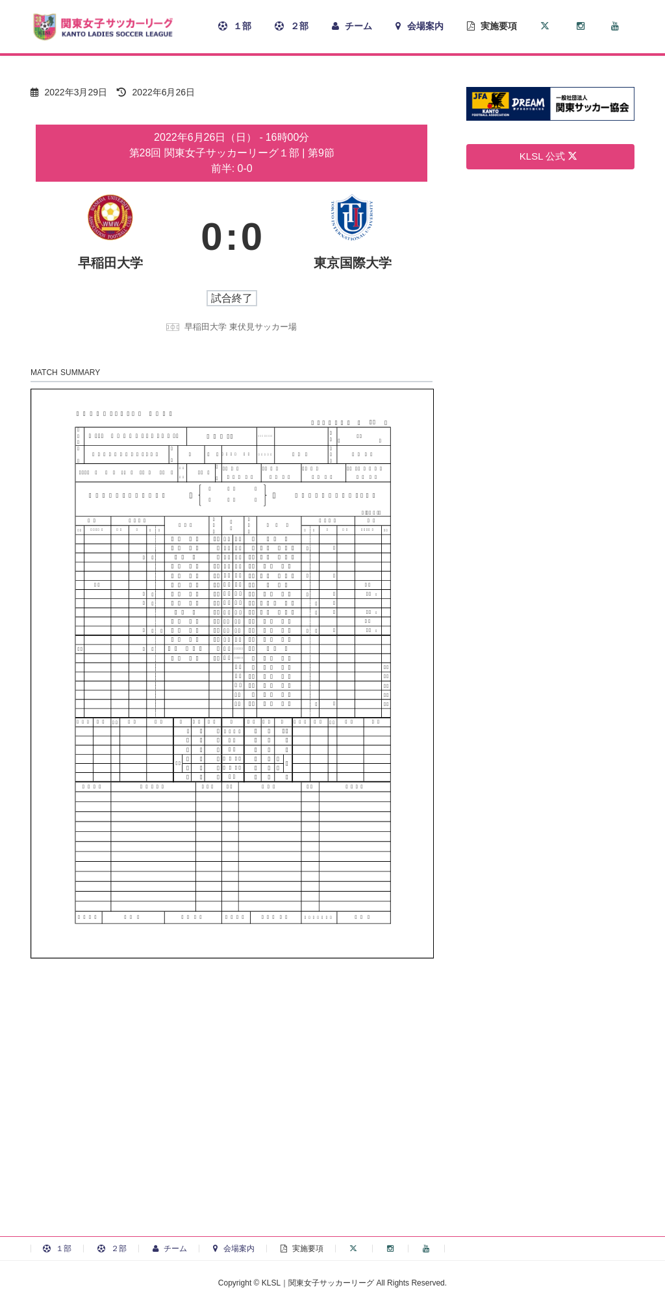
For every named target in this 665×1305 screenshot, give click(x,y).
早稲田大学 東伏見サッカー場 (240, 327)
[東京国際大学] (352, 236)
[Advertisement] (332, 1122)
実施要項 (302, 1248)
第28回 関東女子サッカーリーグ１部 (216, 152)
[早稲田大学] (110, 236)
